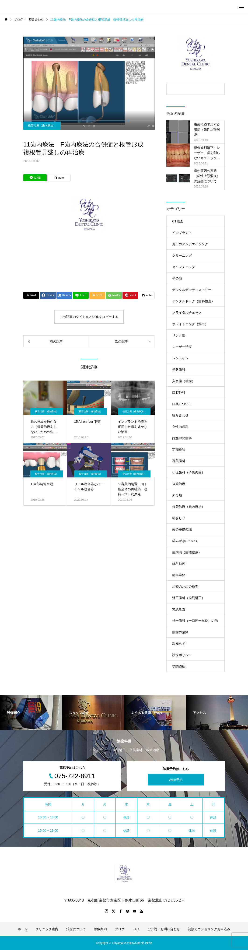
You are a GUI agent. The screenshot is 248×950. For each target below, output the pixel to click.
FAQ (136, 929)
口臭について (182, 404)
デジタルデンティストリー (191, 290)
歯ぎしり (178, 518)
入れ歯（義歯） (183, 381)
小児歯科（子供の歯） (188, 472)
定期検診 (178, 449)
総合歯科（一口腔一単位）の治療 (195, 622)
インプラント (182, 233)
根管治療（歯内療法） (42, 125)
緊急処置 (178, 609)
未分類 (177, 495)
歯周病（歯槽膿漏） (187, 552)
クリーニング (182, 255)
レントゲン (180, 358)
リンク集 (178, 335)
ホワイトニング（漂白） (190, 324)
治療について (76, 929)
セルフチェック (183, 267)
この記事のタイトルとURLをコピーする (88, 317)
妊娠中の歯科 (182, 438)
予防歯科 (178, 369)
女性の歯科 (180, 427)
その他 (177, 278)
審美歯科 (178, 461)
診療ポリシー (182, 655)
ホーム (23, 929)
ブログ (120, 929)
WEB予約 (176, 780)
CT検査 (177, 221)
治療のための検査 (185, 586)
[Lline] (35, 177)
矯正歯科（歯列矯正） (188, 598)
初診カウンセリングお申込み (209, 929)
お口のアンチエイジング (190, 244)
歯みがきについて (185, 541)
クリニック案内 (46, 929)
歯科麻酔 (178, 575)
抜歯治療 (178, 484)
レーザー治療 (182, 347)
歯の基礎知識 (182, 529)
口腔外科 (178, 392)
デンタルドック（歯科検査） (193, 301)
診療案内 (100, 929)
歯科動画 (178, 563)
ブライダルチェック (187, 312)
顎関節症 (178, 666)
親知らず (178, 643)
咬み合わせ (180, 415)
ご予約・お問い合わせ (163, 929)
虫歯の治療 (180, 632)
